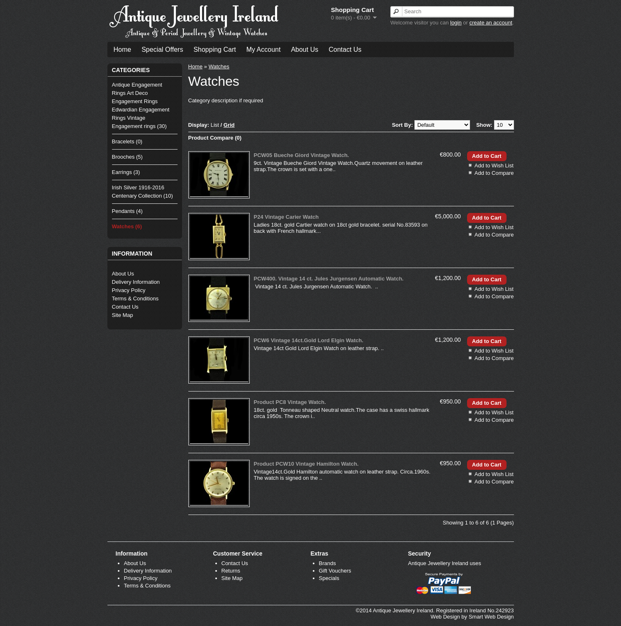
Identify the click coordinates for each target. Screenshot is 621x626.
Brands (327, 563)
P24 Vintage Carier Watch (286, 217)
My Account (263, 49)
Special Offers (162, 49)
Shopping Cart (214, 49)
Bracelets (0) (127, 141)
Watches (219, 66)
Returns (231, 571)
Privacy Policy (129, 290)
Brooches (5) (127, 157)
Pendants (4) (127, 211)
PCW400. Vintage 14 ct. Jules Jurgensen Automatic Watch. (329, 279)
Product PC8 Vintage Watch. (290, 402)
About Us (304, 49)
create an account (491, 22)
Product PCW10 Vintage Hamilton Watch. (306, 464)
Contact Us (345, 49)
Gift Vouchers (335, 571)
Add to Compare (494, 173)
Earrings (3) (126, 172)
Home (123, 49)
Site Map (122, 315)
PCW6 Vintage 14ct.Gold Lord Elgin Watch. (308, 340)
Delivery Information (136, 282)
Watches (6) (127, 226)
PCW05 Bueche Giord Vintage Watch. (301, 155)
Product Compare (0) (215, 138)
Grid (229, 125)
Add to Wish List (494, 165)
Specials (329, 578)
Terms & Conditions (135, 298)
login (455, 22)
